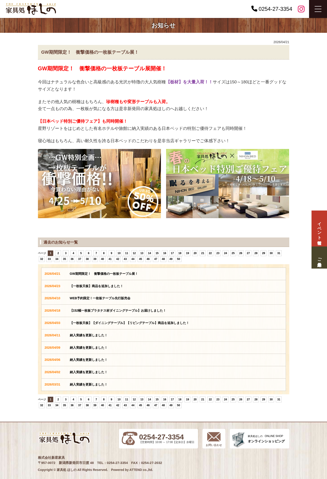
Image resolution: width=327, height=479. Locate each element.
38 (87, 259)
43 (125, 259)
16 (164, 253)
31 (278, 253)
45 (140, 259)
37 (79, 259)
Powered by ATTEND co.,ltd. (132, 470)
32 (41, 259)
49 (170, 259)
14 (149, 253)
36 (71, 259)
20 (195, 253)
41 (110, 259)
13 (141, 253)
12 (134, 253)
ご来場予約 (319, 257)
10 (119, 253)
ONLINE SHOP (266, 439)
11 (126, 253)
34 (56, 259)
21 (202, 253)
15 (157, 253)
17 (172, 253)
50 (178, 259)
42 (117, 259)
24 (225, 253)
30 (271, 253)
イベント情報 (319, 228)
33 (49, 259)
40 (102, 259)
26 (240, 253)
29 (263, 253)
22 (210, 253)
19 (187, 253)
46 (148, 259)
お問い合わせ (214, 445)
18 (179, 253)
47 (155, 259)
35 (64, 259)
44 (133, 259)
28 (256, 253)
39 (94, 259)
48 (163, 259)
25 (233, 253)
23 (217, 253)
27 (248, 253)
